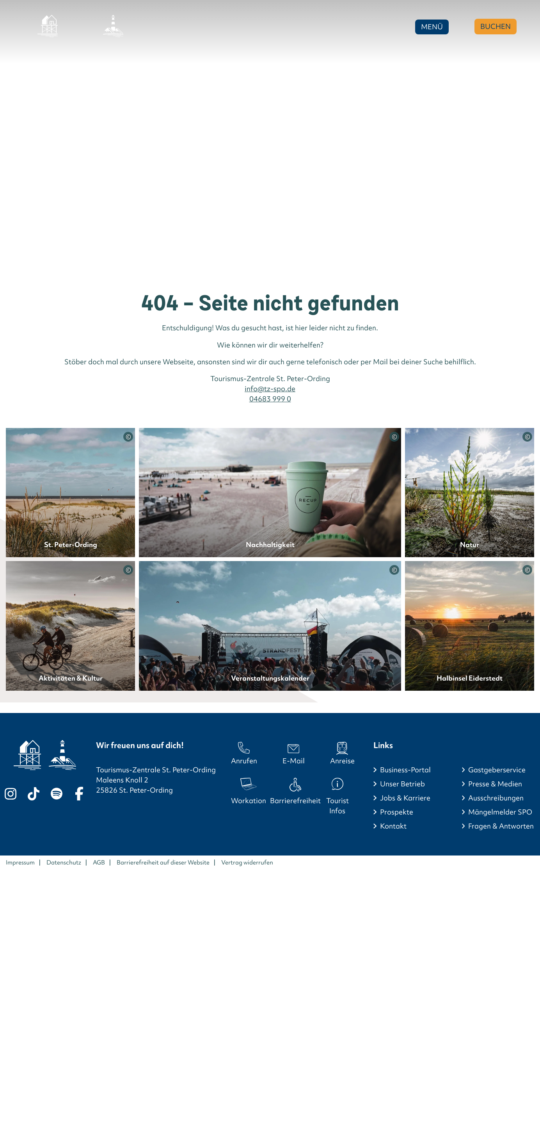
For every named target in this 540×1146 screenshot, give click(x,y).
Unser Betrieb (402, 784)
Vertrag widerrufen (247, 862)
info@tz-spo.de (270, 389)
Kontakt (393, 826)
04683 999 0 (270, 399)
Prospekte (396, 812)
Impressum (20, 862)
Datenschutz (63, 862)
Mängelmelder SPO (500, 812)
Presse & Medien (495, 784)
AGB (99, 862)
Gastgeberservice (497, 770)
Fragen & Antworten (501, 826)
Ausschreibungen (496, 798)
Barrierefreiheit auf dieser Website (163, 862)
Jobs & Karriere (405, 798)
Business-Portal (405, 770)
